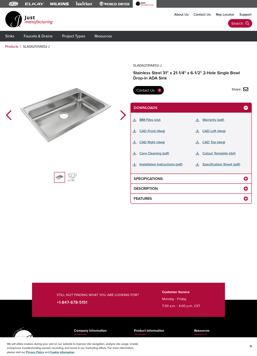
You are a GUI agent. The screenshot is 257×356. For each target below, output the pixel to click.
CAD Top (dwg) (213, 142)
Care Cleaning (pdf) (154, 153)
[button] (8, 115)
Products (11, 46)
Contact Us (202, 14)
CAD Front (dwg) (152, 130)
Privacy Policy (35, 354)
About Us (181, 14)
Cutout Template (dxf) (219, 153)
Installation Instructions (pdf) (161, 164)
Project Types (73, 36)
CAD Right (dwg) (152, 142)
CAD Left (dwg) (214, 130)
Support (245, 14)
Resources (103, 36)
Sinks (9, 36)
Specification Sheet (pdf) (221, 164)
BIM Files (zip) (150, 119)
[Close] (251, 348)
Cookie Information (62, 354)
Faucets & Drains (38, 36)
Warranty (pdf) (213, 119)
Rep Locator (225, 14)
